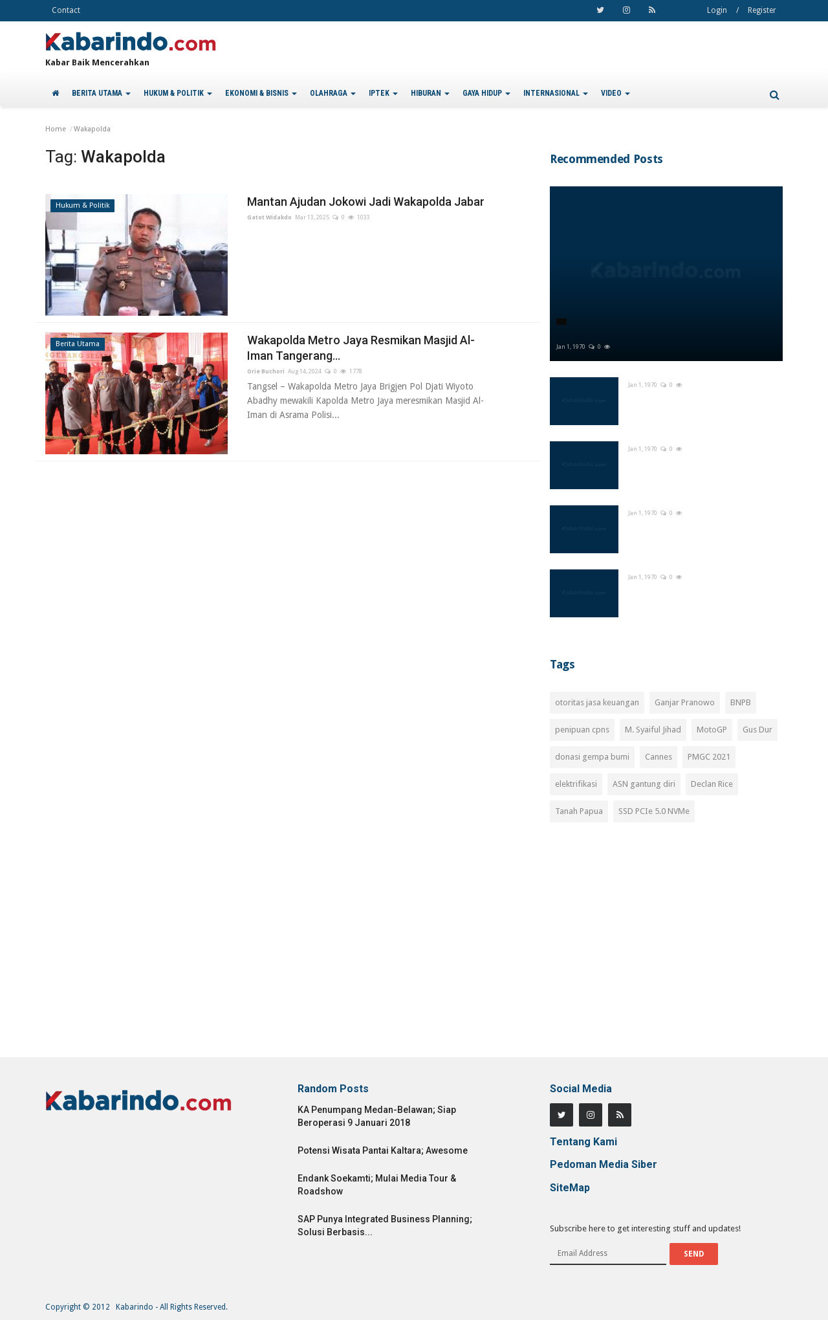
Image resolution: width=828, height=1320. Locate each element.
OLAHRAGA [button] (333, 93)
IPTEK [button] (383, 93)
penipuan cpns (582, 729)
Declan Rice (712, 784)
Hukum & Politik (82, 205)
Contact (66, 10)
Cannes (658, 757)
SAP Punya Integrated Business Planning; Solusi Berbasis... (385, 1225)
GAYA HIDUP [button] (486, 93)
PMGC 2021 (709, 757)
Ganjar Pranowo (685, 702)
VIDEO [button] (615, 93)
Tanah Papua (579, 811)
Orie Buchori (266, 371)
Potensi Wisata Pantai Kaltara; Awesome (383, 1150)
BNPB (740, 702)
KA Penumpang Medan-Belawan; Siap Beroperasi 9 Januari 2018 (377, 1116)
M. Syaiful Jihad (653, 729)
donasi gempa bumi (592, 757)
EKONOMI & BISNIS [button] (261, 93)
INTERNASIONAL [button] (555, 93)
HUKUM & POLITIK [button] (178, 93)
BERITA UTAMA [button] (101, 93)
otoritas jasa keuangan (597, 702)
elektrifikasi (576, 784)
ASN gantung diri (644, 784)
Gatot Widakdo (269, 217)
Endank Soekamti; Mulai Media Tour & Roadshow (377, 1184)
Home (55, 129)
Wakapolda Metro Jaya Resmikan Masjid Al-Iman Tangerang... (361, 347)
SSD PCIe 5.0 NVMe (654, 811)
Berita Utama (78, 344)
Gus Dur (757, 729)
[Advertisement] (666, 947)
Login (717, 10)
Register (762, 10)
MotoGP (712, 729)
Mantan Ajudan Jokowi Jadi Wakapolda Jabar (366, 201)
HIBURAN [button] (430, 93)
